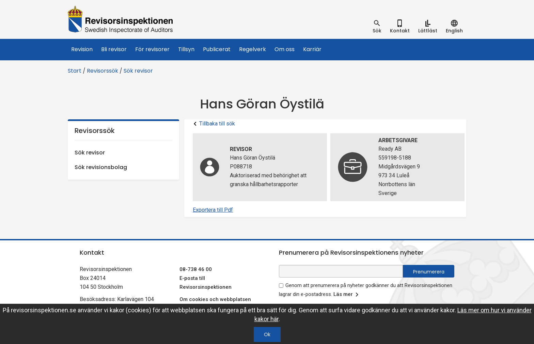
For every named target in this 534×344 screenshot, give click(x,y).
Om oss (284, 49)
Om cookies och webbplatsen (215, 299)
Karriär (312, 49)
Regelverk (252, 49)
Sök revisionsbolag (101, 167)
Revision (82, 49)
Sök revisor (138, 71)
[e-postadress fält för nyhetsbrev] (341, 271)
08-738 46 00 (195, 269)
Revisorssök (102, 71)
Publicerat (217, 49)
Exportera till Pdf (213, 210)
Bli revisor (114, 49)
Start (74, 71)
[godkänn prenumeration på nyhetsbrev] (281, 285)
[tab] (377, 27)
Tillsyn (186, 49)
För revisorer (152, 49)
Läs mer (347, 294)
